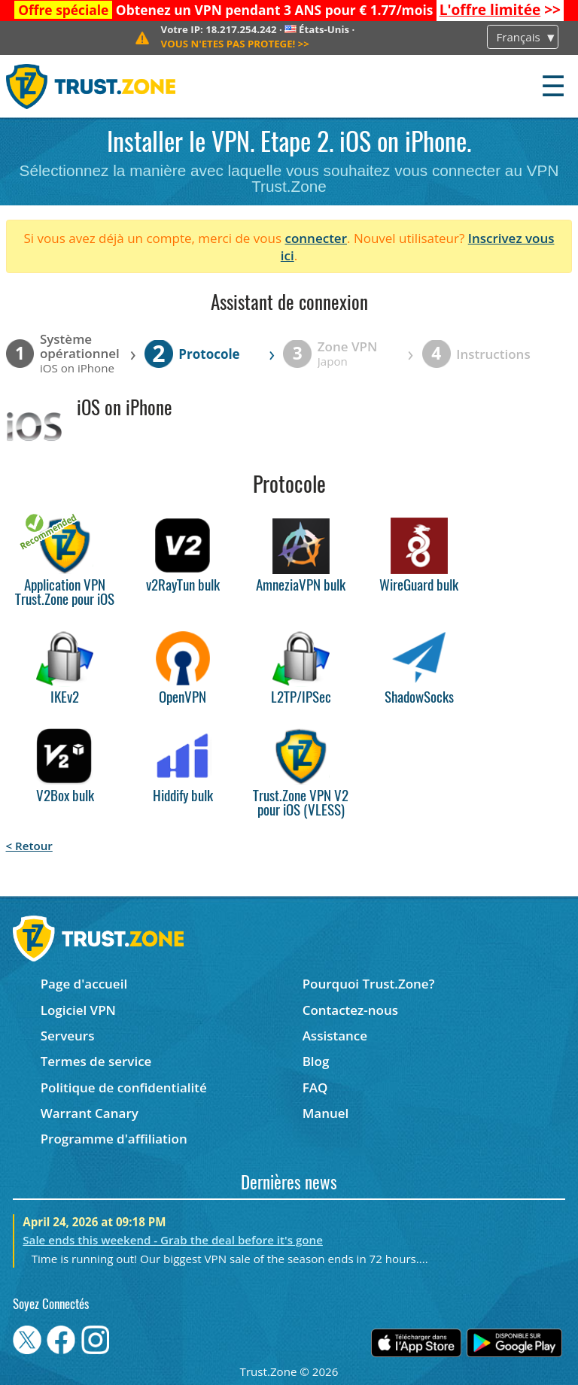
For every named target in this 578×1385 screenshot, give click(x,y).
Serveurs (68, 1035)
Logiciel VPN (78, 1010)
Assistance (335, 1035)
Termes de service (96, 1061)
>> (500, 10)
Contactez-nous (350, 1010)
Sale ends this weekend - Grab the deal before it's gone (173, 1239)
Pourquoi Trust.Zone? (369, 983)
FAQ (315, 1087)
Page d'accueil (84, 983)
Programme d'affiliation (114, 1138)
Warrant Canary (89, 1113)
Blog (316, 1061)
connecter (315, 238)
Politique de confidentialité (124, 1087)
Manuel (326, 1113)
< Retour (29, 845)
